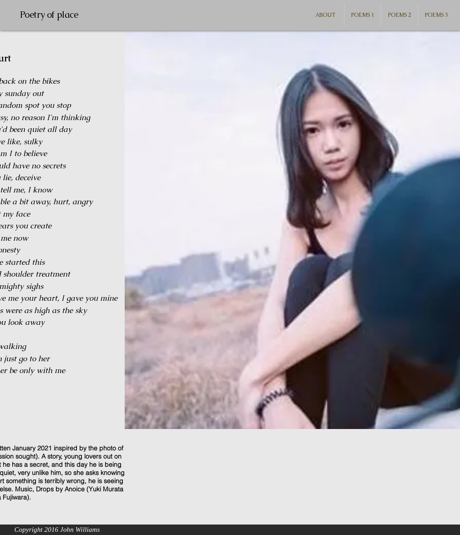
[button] (362, 15)
